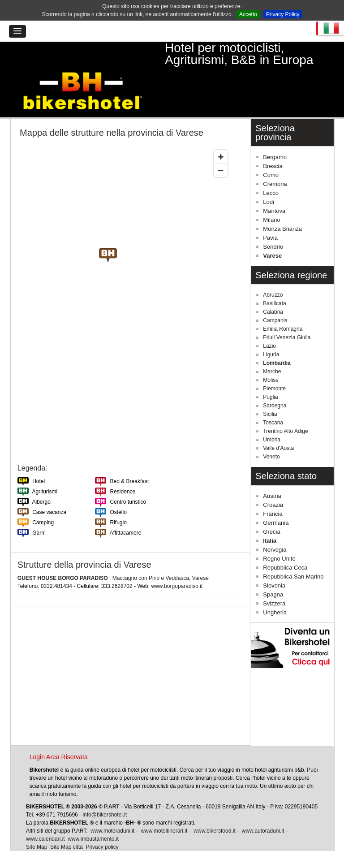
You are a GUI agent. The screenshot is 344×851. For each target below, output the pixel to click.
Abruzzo (273, 273)
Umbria (271, 418)
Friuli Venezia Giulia (286, 315)
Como (271, 153)
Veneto (271, 435)
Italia (269, 518)
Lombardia (276, 341)
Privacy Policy (283, 14)
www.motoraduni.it (112, 809)
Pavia (270, 215)
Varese (272, 233)
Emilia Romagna (282, 307)
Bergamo (275, 135)
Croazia (273, 482)
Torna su (315, 841)
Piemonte (274, 366)
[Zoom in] (221, 135)
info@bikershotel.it (104, 793)
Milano (271, 197)
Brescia (272, 144)
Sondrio (273, 224)
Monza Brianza (282, 206)
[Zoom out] (221, 148)
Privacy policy (102, 825)
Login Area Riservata (59, 735)
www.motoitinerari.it (164, 809)
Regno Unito (279, 536)
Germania (275, 500)
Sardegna (274, 383)
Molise (271, 358)
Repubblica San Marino (293, 554)
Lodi (268, 180)
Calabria (273, 290)
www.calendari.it (45, 817)
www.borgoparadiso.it (177, 564)
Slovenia (274, 563)
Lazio (269, 324)
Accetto (248, 14)
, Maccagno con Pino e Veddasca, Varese (113, 556)
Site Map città (66, 825)
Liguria (271, 332)
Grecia (271, 509)
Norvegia (274, 527)
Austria (272, 474)
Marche (272, 349)
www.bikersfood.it (214, 809)
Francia (272, 491)
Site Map (36, 825)
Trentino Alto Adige (285, 409)
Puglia (270, 375)
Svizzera (274, 581)
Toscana (273, 400)
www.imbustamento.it (93, 817)
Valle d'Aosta (278, 426)
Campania (275, 298)
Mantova (274, 189)
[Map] (124, 280)
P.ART (111, 785)
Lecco (271, 171)
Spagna (273, 572)
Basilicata (274, 281)
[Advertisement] (130, 654)
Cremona (275, 162)
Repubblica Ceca (285, 545)
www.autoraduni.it (263, 809)
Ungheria (275, 590)
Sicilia (270, 392)
